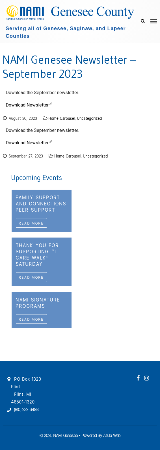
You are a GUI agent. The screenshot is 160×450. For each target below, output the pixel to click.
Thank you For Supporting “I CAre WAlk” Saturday (37, 254)
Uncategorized (89, 118)
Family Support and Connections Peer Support (41, 203)
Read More (31, 222)
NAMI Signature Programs (38, 302)
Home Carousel (62, 118)
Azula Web (111, 435)
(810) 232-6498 (26, 409)
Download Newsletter (27, 105)
